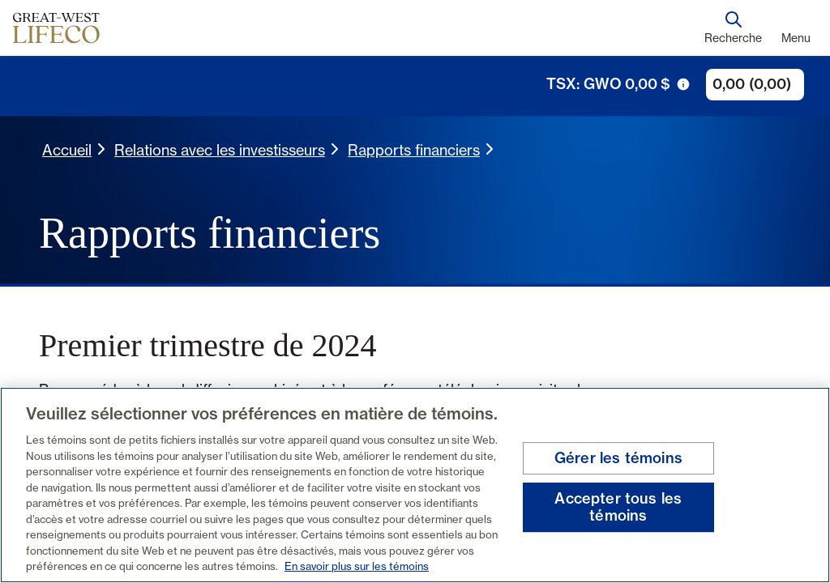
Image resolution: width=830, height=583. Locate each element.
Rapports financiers (414, 150)
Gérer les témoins (618, 458)
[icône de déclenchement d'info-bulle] (683, 84)
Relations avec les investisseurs (219, 150)
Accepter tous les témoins (618, 507)
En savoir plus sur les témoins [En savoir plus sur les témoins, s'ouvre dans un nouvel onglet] (357, 566)
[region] (415, 485)
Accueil (67, 150)
